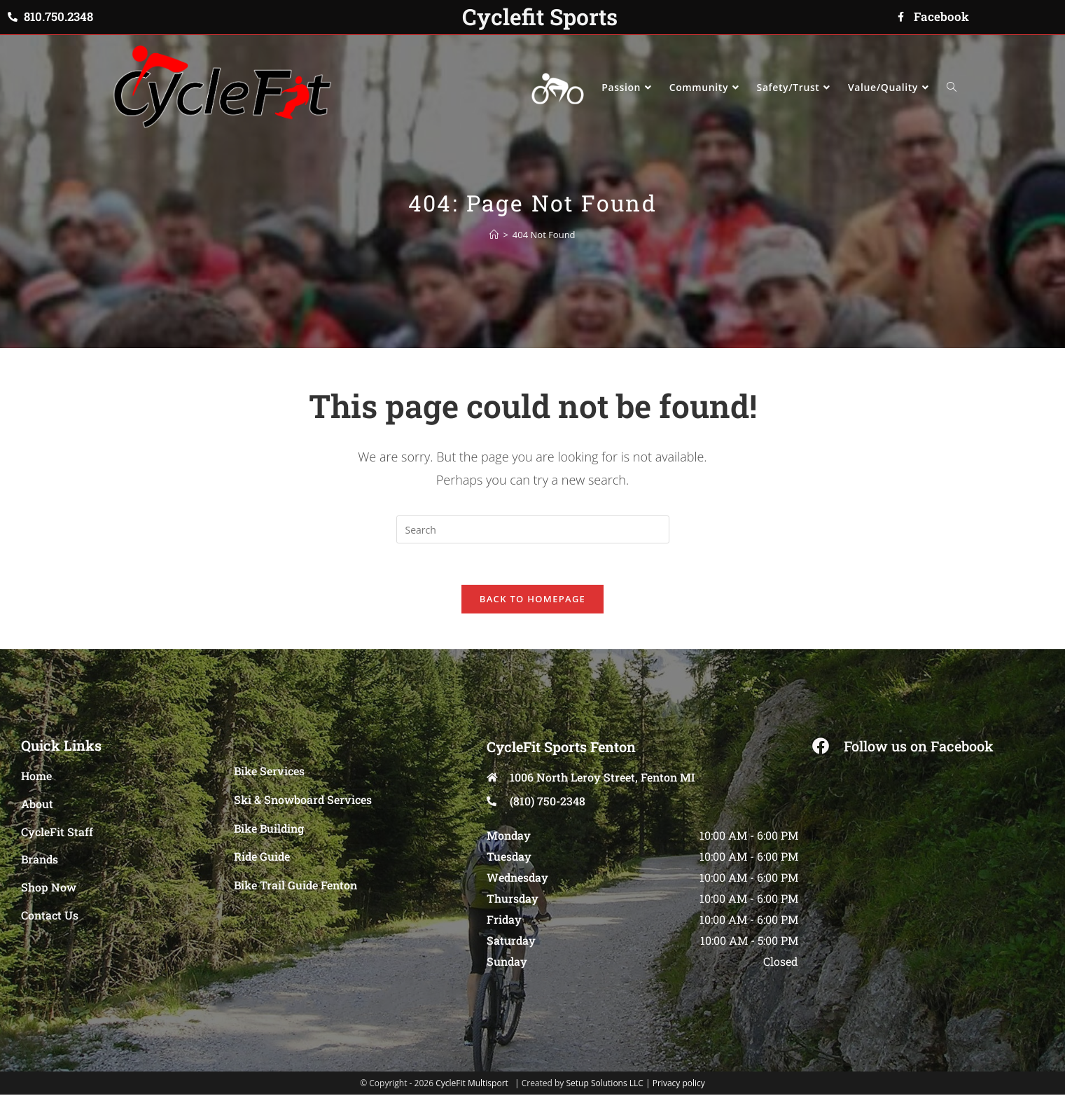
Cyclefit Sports (540, 16)
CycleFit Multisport (472, 1084)
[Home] (494, 234)
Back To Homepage (532, 600)
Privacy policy (679, 1084)
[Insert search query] (532, 529)
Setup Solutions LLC (604, 1084)
